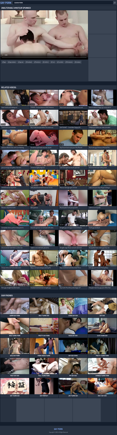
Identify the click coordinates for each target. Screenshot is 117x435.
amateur (78, 62)
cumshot (61, 62)
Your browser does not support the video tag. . (44, 35)
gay (5, 62)
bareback (29, 62)
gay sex (21, 62)
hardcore (38, 62)
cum (54, 62)
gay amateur (13, 62)
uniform (46, 62)
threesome (69, 62)
